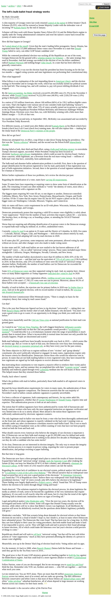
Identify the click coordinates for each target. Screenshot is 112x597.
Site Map (93, 22)
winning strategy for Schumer (50, 58)
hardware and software (21, 154)
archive (11, 6)
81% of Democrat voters (17, 271)
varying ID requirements (56, 180)
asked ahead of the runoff (17, 46)
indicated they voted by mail (60, 273)
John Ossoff (46, 63)
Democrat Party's (28, 131)
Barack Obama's (44, 548)
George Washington (47, 400)
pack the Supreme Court (56, 461)
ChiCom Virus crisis (40, 320)
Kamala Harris (20, 28)
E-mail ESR (94, 26)
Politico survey (45, 482)
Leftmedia (44, 369)
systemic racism (72, 367)
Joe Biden (28, 93)
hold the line (74, 555)
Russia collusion (21, 142)
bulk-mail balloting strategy (63, 149)
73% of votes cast (65, 259)
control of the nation (56, 23)
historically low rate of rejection (44, 283)
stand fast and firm (75, 564)
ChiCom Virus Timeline (28, 327)
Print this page (99, 35)
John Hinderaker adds (34, 501)
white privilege (14, 581)
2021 (19, 6)
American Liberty (63, 81)
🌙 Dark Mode (103, 7)
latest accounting (15, 93)
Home (45, 593)
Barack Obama (13, 311)
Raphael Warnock (16, 63)
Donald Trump (21, 95)
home (3, 6)
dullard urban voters (72, 579)
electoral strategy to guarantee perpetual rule (24, 346)
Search (107, 4)
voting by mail (17, 231)
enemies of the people (45, 131)
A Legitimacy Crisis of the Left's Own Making (25, 473)
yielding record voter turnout (59, 278)
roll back (37, 534)
